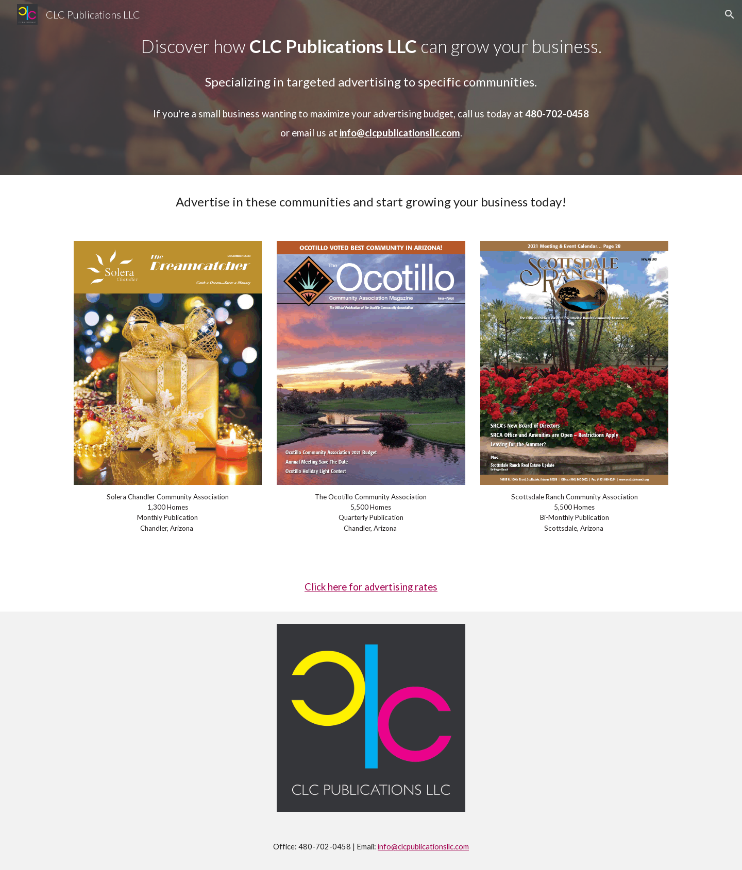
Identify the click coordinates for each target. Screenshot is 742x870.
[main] (371, 87)
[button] (729, 14)
